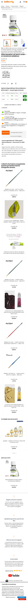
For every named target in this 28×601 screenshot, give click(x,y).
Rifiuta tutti (22, 599)
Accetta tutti (22, 597)
